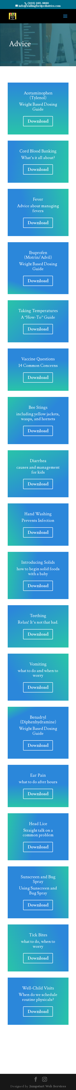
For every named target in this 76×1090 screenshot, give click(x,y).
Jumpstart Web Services (47, 1086)
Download (38, 121)
